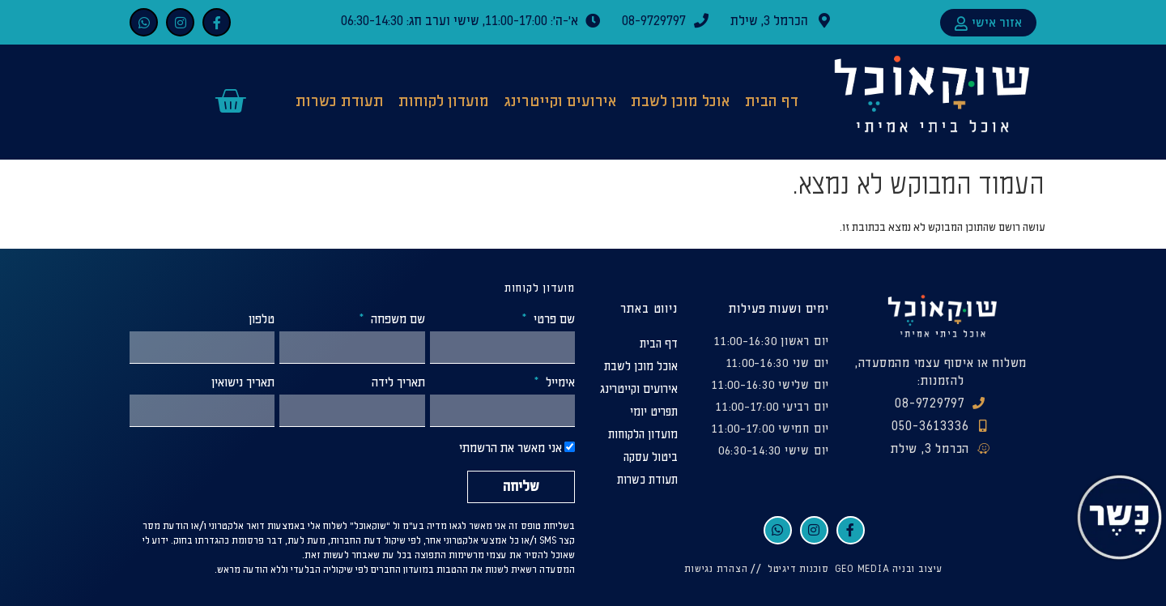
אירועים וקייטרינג (560, 101)
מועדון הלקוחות (643, 435)
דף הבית (771, 101)
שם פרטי (552, 320)
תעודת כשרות (340, 101)
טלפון (261, 320)
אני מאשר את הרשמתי (510, 449)
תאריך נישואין (242, 383)
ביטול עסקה (650, 457)
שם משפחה (396, 320)
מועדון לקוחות (443, 101)
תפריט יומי (654, 412)
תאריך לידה (398, 383)
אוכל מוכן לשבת (680, 101)
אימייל (559, 383)
